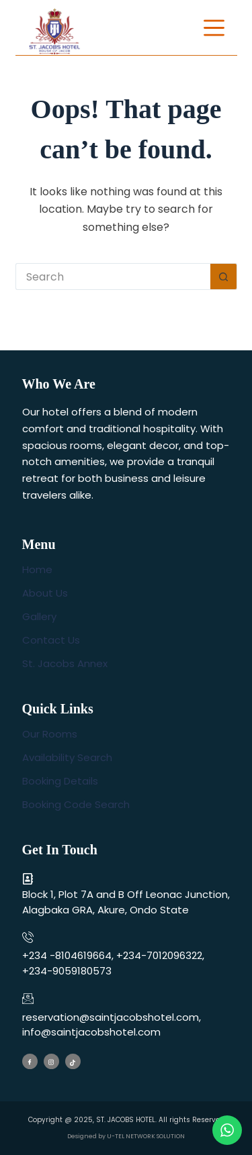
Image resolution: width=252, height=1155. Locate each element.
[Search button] (223, 276)
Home (37, 569)
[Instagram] (51, 1061)
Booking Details (60, 781)
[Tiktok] (73, 1061)
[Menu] (214, 27)
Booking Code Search (76, 804)
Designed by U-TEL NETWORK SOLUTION (126, 1136)
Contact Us (51, 640)
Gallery (39, 616)
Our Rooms (49, 734)
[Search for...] (112, 276)
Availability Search (67, 757)
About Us (45, 593)
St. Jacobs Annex (65, 663)
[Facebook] (30, 1061)
